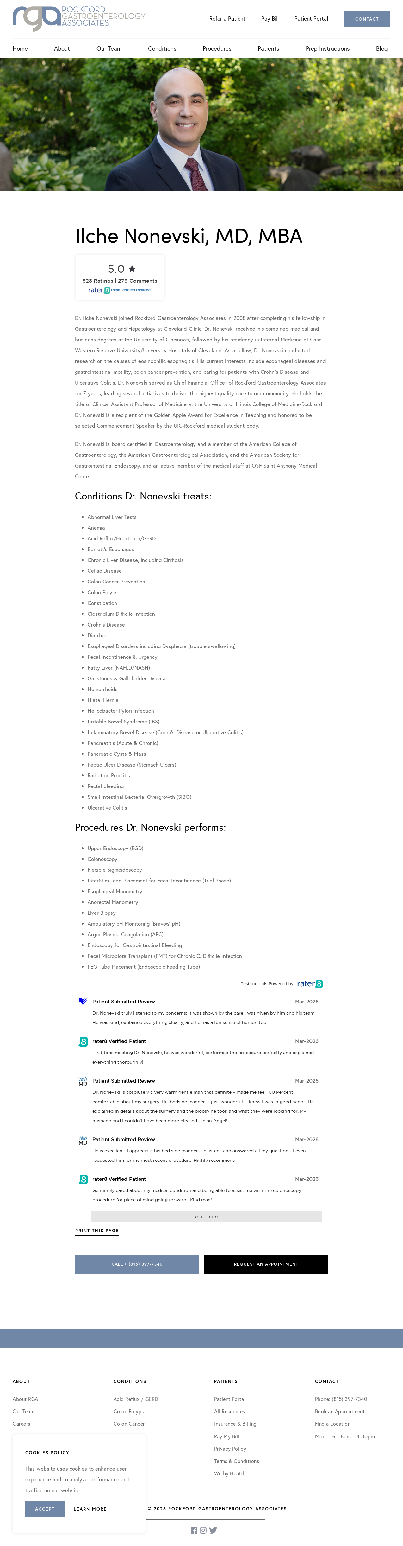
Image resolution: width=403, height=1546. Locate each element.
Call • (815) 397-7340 (137, 1264)
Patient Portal (311, 18)
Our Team (109, 48)
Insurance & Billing (235, 1423)
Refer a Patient (227, 18)
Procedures (217, 48)
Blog (382, 48)
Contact (367, 19)
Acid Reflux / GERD (136, 1399)
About (62, 48)
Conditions (162, 48)
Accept (45, 1509)
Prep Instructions (328, 48)
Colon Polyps (129, 1411)
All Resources (229, 1411)
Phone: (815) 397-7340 (341, 1399)
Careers (21, 1423)
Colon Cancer (129, 1423)
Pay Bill (270, 18)
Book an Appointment (340, 1411)
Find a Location (333, 1423)
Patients (268, 48)
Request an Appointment (266, 1264)
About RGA (25, 1399)
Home (20, 48)
